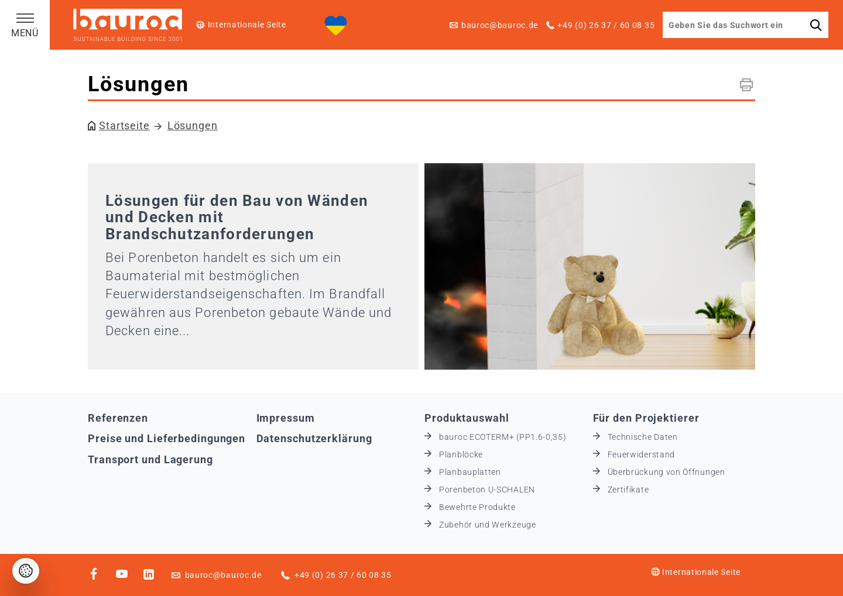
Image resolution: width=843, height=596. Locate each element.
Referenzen (118, 418)
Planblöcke (461, 454)
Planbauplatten (470, 472)
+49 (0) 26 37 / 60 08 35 (605, 25)
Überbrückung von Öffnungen (666, 472)
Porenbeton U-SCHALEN (487, 489)
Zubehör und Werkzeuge (487, 524)
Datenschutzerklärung (314, 438)
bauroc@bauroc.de (499, 25)
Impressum (285, 418)
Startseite (124, 125)
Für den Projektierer (646, 418)
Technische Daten (643, 437)
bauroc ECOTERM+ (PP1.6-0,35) (503, 437)
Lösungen (192, 125)
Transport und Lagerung (150, 459)
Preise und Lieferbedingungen (166, 438)
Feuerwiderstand (642, 454)
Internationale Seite (247, 24)
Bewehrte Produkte (477, 507)
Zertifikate (628, 489)
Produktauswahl (466, 418)
